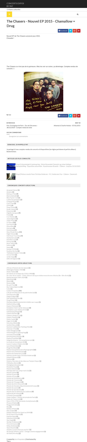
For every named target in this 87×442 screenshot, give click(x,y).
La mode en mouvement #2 (16, 342)
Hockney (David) (12, 334)
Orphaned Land (12, 238)
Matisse (9, 359)
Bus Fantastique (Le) (13, 287)
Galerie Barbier (12, 313)
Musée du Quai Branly (14, 390)
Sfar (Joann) (11, 410)
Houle (9, 215)
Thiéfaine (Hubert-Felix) (15, 253)
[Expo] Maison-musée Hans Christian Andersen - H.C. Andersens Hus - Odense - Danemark (46, 174)
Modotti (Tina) (12, 367)
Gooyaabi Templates (43, 439)
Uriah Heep (10, 257)
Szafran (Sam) (11, 416)
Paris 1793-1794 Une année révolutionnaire (21, 401)
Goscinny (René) (12, 323)
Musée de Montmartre (14, 378)
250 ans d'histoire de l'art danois (17, 268)
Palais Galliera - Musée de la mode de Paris (21, 397)
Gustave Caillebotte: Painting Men (18, 327)
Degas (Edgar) (11, 296)
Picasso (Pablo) (12, 403)
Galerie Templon (12, 317)
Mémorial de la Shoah (14, 393)
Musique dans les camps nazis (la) (18, 370)
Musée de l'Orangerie (14, 382)
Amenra (9, 192)
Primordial (10, 241)
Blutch (9, 281)
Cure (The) (10, 203)
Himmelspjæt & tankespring (16, 332)
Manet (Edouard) (12, 357)
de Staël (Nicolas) (12, 433)
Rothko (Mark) (12, 409)
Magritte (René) (12, 348)
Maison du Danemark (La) (15, 353)
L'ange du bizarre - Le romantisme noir (19, 340)
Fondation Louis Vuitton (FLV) (17, 310)
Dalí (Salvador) (12, 294)
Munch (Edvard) (12, 369)
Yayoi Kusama (11, 428)
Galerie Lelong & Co (13, 315)
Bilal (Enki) (10, 279)
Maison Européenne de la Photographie (20, 350)
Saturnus (9, 245)
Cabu (8, 289)
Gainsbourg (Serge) (13, 311)
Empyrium (10, 211)
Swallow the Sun (12, 251)
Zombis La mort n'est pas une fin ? (18, 429)
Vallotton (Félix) (12, 418)
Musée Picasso (12, 374)
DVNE (9, 205)
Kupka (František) (13, 338)
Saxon (9, 247)
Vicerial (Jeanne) (12, 424)
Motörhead (10, 230)
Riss (8, 407)
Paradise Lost (11, 239)
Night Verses (11, 234)
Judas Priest (11, 220)
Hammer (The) (12, 329)
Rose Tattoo (11, 243)
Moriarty (10, 228)
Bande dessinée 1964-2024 (16, 277)
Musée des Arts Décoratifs (16, 384)
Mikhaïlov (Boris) (12, 363)
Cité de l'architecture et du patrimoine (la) (21, 292)
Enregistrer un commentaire (18, 136)
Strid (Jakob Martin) (13, 414)
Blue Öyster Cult (12, 198)
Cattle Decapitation (13, 200)
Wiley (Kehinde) (12, 426)
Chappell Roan (11, 201)
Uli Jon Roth (11, 255)
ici (13, 68)
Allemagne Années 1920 (15, 270)
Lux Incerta (10, 224)
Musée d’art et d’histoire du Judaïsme (19, 391)
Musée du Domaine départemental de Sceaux (22, 386)
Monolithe (10, 226)
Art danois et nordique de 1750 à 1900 (19, 274)
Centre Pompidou (13, 291)
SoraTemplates (20, 439)
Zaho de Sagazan (12, 259)
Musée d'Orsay (12, 376)
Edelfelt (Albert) (12, 304)
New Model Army (13, 232)
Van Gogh (10, 420)
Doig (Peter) (11, 300)
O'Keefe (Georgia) (13, 395)
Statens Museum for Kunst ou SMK (18, 412)
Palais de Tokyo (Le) (13, 399)
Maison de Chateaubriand (15, 351)
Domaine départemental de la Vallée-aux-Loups (22, 302)
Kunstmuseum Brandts (14, 336)
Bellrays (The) (11, 194)
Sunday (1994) (11, 249)
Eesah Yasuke (11, 209)
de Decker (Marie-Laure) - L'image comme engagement (25, 431)
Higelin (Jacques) (12, 213)
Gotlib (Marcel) (12, 325)
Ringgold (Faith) (12, 405)
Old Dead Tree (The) (14, 236)
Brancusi (10, 283)
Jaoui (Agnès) (11, 219)
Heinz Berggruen (12, 331)
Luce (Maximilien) (13, 346)
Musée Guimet (12, 372)
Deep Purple (11, 207)
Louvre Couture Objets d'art (16, 344)
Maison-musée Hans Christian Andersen (20, 355)
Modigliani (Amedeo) (14, 365)
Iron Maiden (11, 217)
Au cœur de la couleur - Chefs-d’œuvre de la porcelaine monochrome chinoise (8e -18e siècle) (38, 275)
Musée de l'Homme (13, 380)
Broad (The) (11, 285)
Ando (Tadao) (11, 272)
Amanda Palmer (12, 190)
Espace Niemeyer (12, 306)
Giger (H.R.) (11, 321)
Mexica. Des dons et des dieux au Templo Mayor (23, 361)
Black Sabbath (12, 196)
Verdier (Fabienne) (13, 422)
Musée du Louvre (12, 388)
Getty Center (11, 319)
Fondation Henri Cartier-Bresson (18, 308)
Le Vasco (10, 222)
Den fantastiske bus (13, 298)
